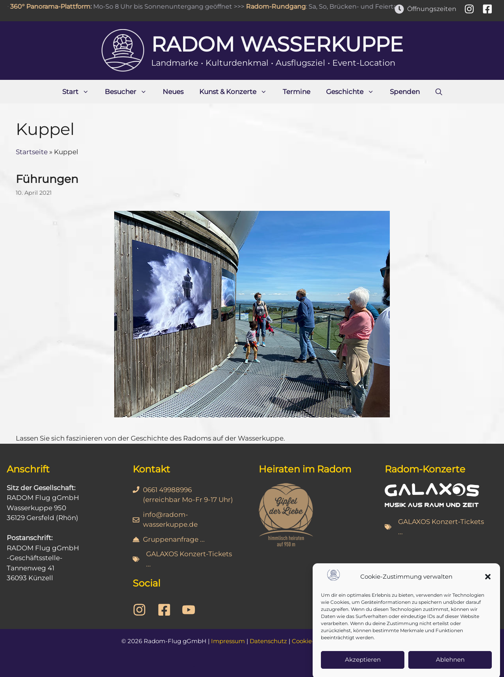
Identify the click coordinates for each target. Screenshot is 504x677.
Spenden (405, 92)
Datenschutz (268, 641)
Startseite (32, 152)
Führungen (47, 179)
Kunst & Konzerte (237, 91)
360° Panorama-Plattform (51, 6)
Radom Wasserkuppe (277, 44)
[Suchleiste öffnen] (439, 91)
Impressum (228, 641)
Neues (173, 92)
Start (79, 91)
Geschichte (354, 91)
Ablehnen (450, 667)
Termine (296, 92)
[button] (488, 584)
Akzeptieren (363, 667)
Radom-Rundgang (277, 6)
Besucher (130, 91)
